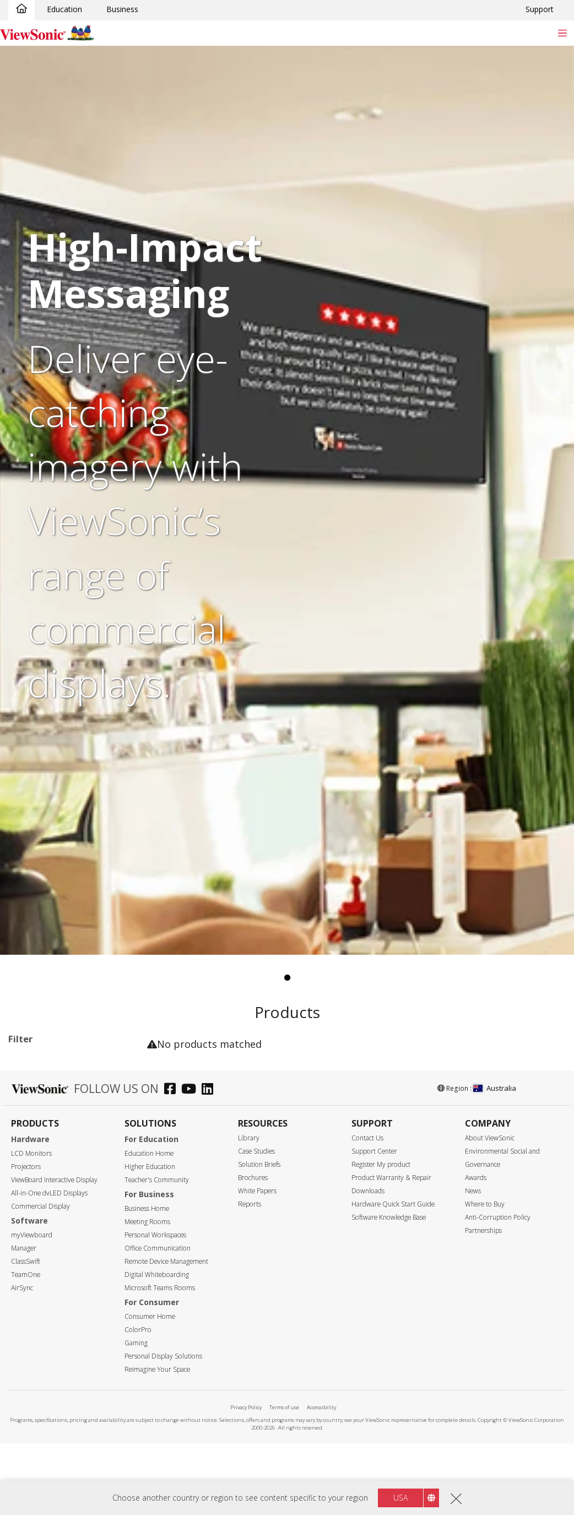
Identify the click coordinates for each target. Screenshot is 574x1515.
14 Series (58, 1119)
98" (31, 1379)
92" (31, 1364)
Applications (43, 1090)
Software (42, 1179)
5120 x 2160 (47, 1453)
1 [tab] (287, 977)
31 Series (58, 1149)
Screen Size (40, 1261)
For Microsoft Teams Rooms (63, 1225)
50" (31, 1290)
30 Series (58, 1134)
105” (33, 1394)
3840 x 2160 (47, 1438)
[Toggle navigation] (562, 33)
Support (540, 9)
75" (31, 1334)
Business (122, 9)
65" (31, 1319)
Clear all (118, 1062)
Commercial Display (61, 1105)
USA (400, 1497)
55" (31, 1305)
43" (31, 1275)
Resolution (39, 1424)
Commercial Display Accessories (61, 1199)
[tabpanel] (287, 500)
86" (31, 1349)
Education (64, 9)
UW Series (60, 1164)
